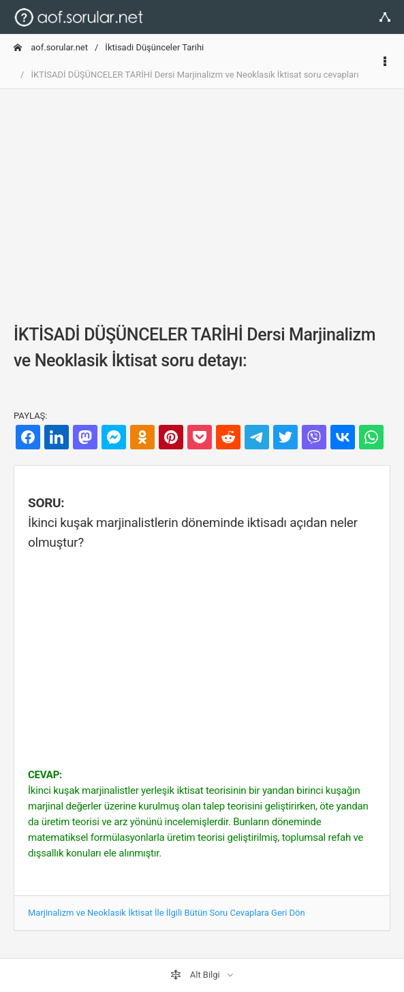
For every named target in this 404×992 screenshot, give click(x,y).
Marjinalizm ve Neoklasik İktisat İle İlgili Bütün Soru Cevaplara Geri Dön (166, 913)
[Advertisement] (202, 195)
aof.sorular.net (51, 47)
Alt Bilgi (196, 975)
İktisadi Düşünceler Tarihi (154, 47)
